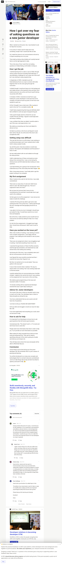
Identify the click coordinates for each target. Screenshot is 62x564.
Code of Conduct (21, 504)
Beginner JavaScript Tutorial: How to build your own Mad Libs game (52, 55)
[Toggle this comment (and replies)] (11, 426)
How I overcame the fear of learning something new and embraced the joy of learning (52, 47)
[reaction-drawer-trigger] (2, 40)
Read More (13, 405)
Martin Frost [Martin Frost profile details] (17, 444)
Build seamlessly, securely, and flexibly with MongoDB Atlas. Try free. (23, 387)
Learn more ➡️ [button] (14, 542)
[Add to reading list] (3, 50)
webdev (12, 41)
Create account (56, 1)
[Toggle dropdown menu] (39, 366)
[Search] (6, 2)
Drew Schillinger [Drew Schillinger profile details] (16, 481)
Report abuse (28, 504)
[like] (14, 440)
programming (18, 41)
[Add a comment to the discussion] (26, 418)
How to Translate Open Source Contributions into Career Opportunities (52, 38)
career (24, 41)
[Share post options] (3, 58)
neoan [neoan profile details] (14, 423)
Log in (49, 1)
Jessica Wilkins (16, 22)
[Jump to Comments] (3, 45)
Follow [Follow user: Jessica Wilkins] (52, 10)
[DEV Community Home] (2, 1)
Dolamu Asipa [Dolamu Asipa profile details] (16, 461)
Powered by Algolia (42, 1)
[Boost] (3, 54)
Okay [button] (3, 561)
